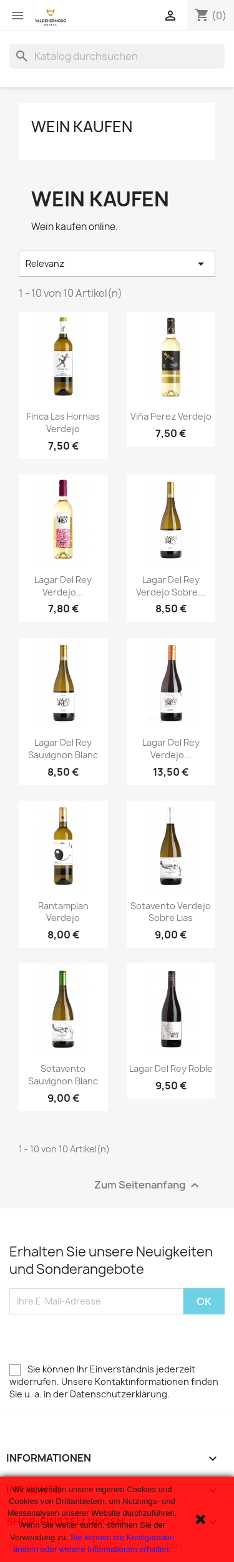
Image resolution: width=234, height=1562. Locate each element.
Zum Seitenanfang (148, 1185)
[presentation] (104, 1338)
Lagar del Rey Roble (171, 1068)
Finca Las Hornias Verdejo (63, 422)
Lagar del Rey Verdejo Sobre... (170, 586)
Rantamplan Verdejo (63, 912)
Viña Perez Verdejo (171, 416)
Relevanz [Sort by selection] (117, 263)
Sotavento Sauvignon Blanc (63, 1075)
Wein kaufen (81, 126)
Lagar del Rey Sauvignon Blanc (63, 748)
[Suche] (117, 56)
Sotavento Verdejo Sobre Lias (170, 912)
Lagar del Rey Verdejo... (63, 586)
